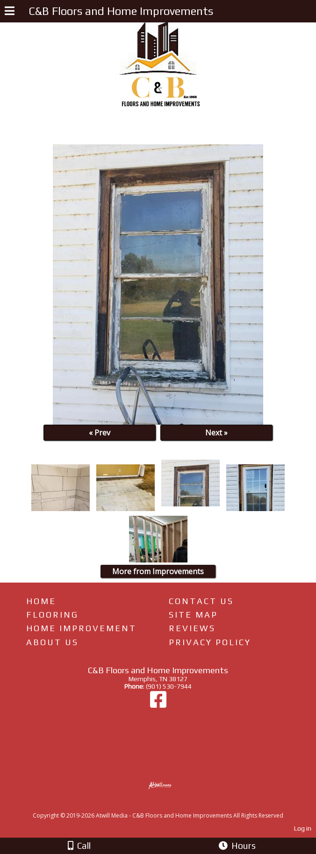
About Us (52, 642)
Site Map (193, 614)
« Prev (99, 432)
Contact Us (201, 601)
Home (41, 601)
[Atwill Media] (166, 805)
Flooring (52, 614)
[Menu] (9, 12)
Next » (216, 432)
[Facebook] (158, 704)
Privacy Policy (210, 642)
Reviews (192, 628)
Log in (302, 828)
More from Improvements (158, 571)
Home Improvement (81, 628)
